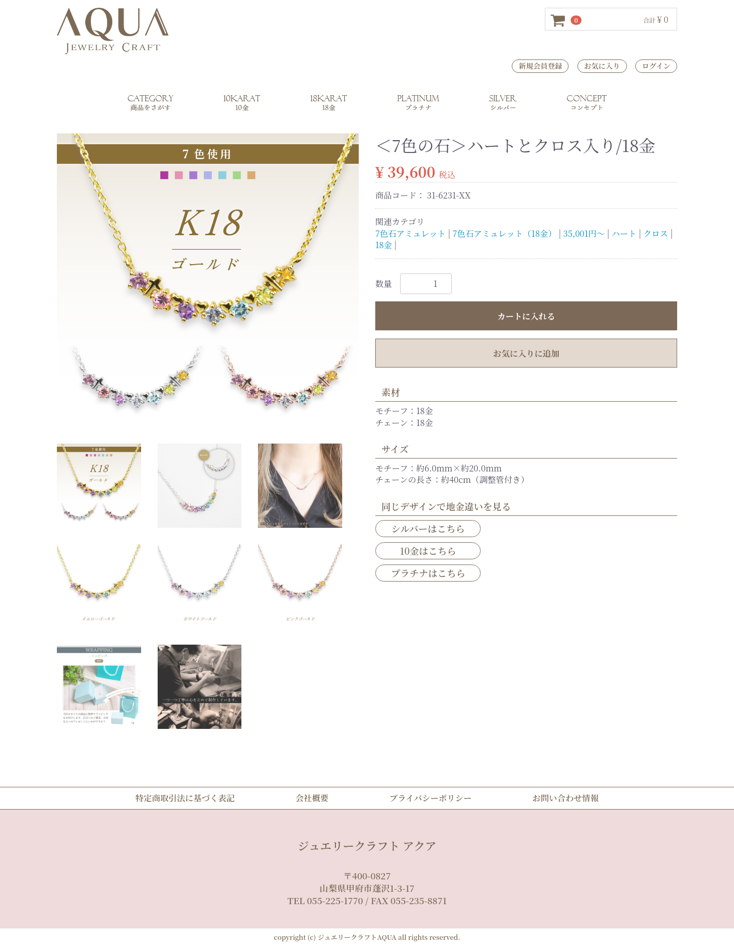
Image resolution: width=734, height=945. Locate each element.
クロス (656, 233)
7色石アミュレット (410, 233)
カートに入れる (526, 316)
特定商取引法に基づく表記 (185, 798)
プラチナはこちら (428, 573)
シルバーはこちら (428, 528)
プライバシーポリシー (430, 798)
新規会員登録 (540, 66)
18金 (383, 245)
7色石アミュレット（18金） (505, 233)
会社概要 (312, 798)
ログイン (656, 66)
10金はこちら (428, 550)
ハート (623, 233)
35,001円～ (584, 233)
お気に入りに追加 (526, 353)
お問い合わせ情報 (565, 798)
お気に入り (602, 66)
